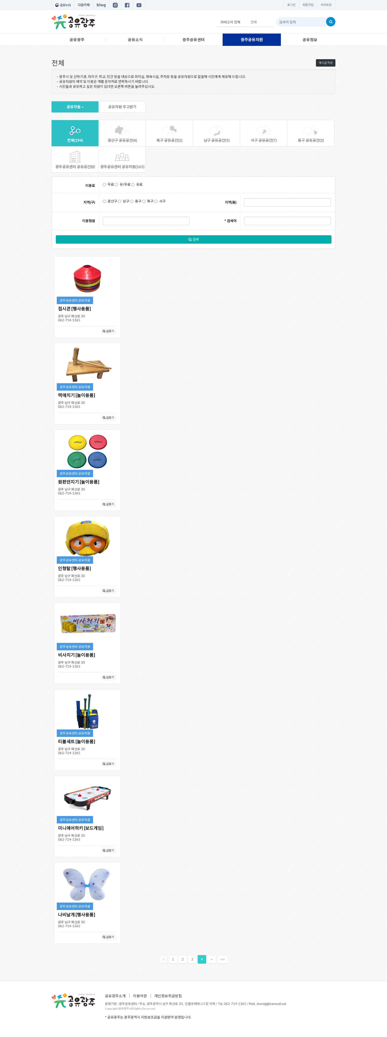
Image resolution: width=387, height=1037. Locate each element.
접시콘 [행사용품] (74, 308)
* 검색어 (230, 221)
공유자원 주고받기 (122, 107)
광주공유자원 (252, 39)
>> (222, 959)
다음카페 (84, 5)
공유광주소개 (115, 996)
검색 (194, 239)
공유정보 (310, 39)
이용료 (90, 185)
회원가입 (308, 5)
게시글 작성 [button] (326, 63)
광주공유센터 (193, 39)
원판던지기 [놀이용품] (78, 482)
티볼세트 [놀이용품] (76, 741)
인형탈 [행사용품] (74, 568)
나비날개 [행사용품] (76, 914)
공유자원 (75, 107)
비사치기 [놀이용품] (76, 655)
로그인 (291, 5)
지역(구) (89, 202)
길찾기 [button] (108, 331)
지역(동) (230, 202)
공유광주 (77, 39)
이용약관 (140, 996)
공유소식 (135, 39)
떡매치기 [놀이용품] (76, 395)
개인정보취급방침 (168, 996)
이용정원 (88, 221)
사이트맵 (326, 5)
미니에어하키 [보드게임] (80, 828)
